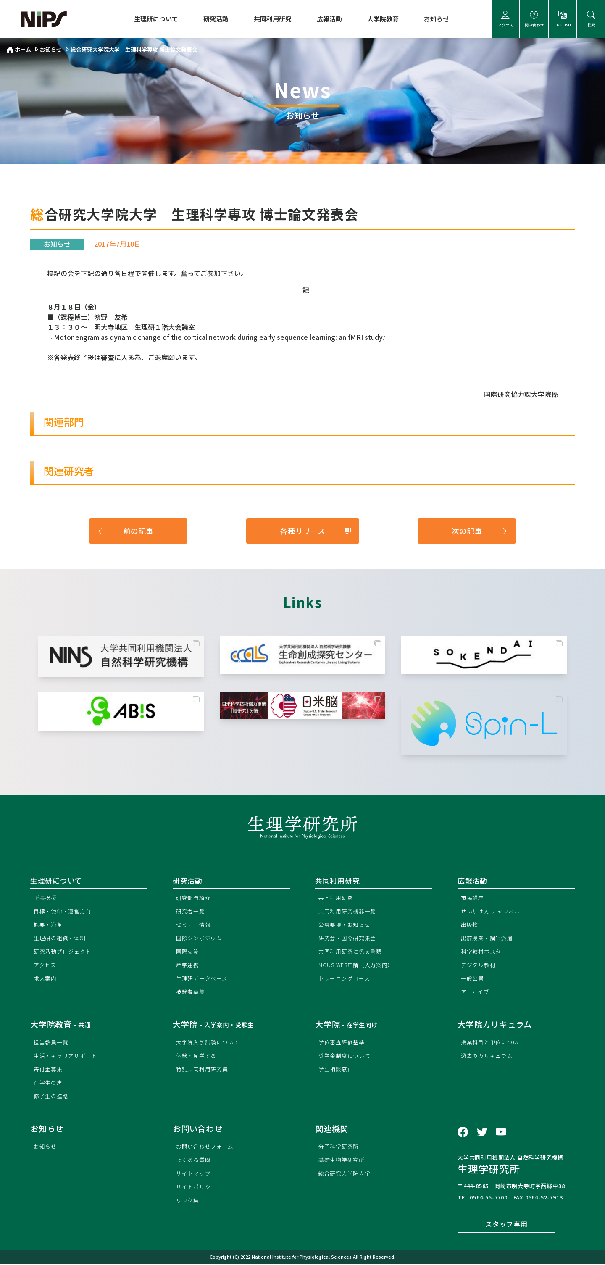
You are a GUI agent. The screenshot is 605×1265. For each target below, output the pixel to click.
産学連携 (188, 965)
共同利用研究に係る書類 (352, 952)
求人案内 (46, 979)
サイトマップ (194, 1174)
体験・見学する (198, 1056)
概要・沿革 (49, 925)
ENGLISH (562, 19)
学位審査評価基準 (343, 1043)
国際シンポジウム (201, 938)
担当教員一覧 (52, 1043)
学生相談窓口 (337, 1069)
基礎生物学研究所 (343, 1160)
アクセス (505, 19)
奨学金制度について (346, 1056)
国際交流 (188, 952)
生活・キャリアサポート (68, 1056)
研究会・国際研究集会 (349, 938)
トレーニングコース (346, 979)
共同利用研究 (273, 18)
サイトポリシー (198, 1187)
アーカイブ (476, 992)
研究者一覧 (191, 911)
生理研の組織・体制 (61, 938)
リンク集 (188, 1201)
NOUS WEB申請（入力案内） (359, 965)
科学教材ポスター (485, 952)
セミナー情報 (194, 925)
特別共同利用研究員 (204, 1069)
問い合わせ (534, 19)
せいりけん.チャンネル (493, 911)
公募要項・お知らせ (346, 925)
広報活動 (329, 18)
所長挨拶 (46, 898)
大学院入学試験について (210, 1043)
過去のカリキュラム (489, 1056)
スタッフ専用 (506, 1225)
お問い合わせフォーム (207, 1147)
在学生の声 (49, 1083)
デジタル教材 (479, 965)
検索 (591, 19)
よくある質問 (194, 1160)
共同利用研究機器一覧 (349, 911)
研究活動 (216, 18)
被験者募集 (191, 992)
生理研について (156, 18)
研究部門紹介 (194, 898)
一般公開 (473, 979)
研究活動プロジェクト (65, 952)
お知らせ (436, 18)
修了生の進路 (52, 1096)
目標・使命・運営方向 (65, 911)
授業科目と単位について (495, 1043)
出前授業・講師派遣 (489, 938)
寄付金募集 (49, 1069)
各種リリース (316, 531)
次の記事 (480, 531)
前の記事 (124, 531)
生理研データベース (203, 979)
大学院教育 (383, 18)
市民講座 (473, 898)
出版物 (470, 925)
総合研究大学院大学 (346, 1174)
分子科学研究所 (340, 1147)
